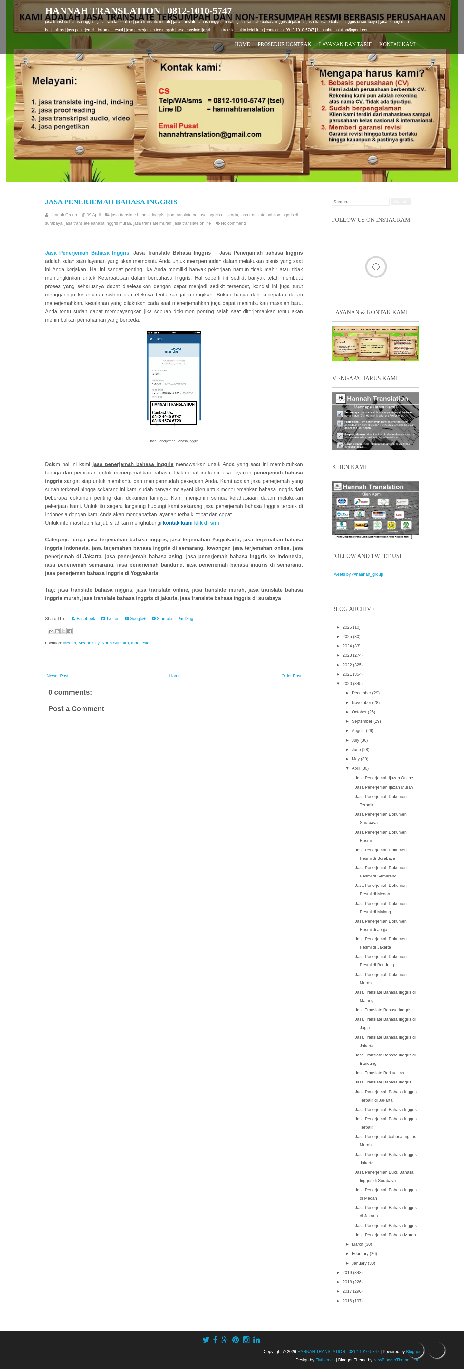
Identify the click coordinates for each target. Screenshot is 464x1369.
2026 (348, 627)
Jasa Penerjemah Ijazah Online (384, 777)
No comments (234, 223)
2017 (348, 1291)
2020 (348, 683)
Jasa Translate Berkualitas (379, 1072)
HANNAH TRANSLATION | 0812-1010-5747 (138, 10)
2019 (348, 1272)
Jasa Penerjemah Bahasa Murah (385, 1235)
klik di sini (206, 523)
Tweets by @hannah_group (357, 574)
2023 (348, 655)
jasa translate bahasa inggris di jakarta (202, 214)
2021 (348, 674)
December (362, 692)
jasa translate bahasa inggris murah (98, 223)
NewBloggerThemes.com (396, 1359)
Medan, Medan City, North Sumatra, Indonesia (106, 643)
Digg (186, 618)
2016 (348, 1301)
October (360, 711)
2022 (348, 664)
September (362, 721)
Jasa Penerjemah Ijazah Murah (384, 787)
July (356, 740)
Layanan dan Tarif (345, 44)
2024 (348, 645)
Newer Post (57, 675)
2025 (348, 636)
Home (242, 44)
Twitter (110, 618)
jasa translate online (192, 223)
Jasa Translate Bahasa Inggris (383, 1010)
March (358, 1244)
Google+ (135, 618)
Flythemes (325, 1359)
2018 (348, 1282)
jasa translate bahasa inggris (137, 214)
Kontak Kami (397, 44)
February (361, 1253)
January (360, 1263)
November (362, 702)
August (359, 730)
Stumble (162, 618)
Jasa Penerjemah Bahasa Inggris (111, 202)
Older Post (291, 675)
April (357, 768)
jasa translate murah (152, 223)
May (356, 758)
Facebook (83, 618)
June (357, 749)
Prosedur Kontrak (284, 44)
